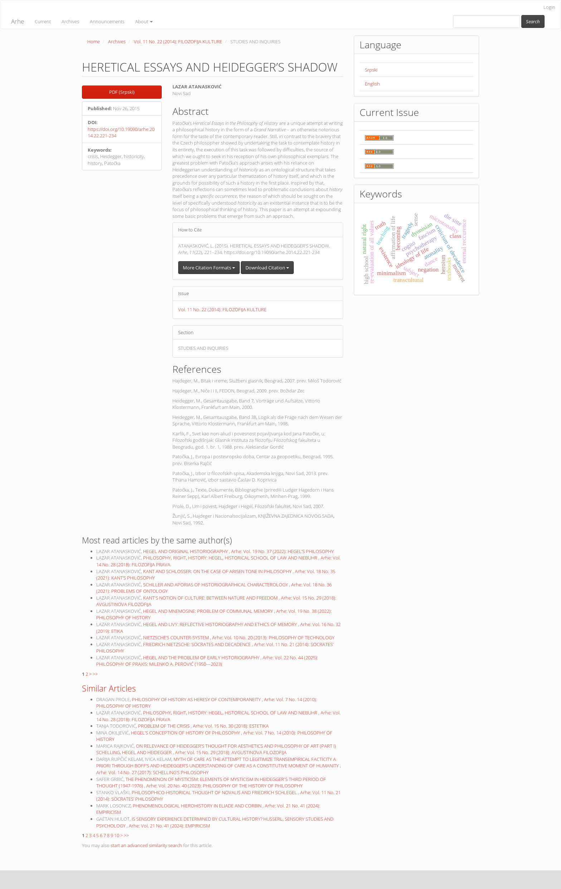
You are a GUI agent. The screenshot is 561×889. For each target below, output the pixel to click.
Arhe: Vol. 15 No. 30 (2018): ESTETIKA (231, 726)
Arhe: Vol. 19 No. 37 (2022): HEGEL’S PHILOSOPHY (282, 551)
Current (43, 21)
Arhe (17, 21)
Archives (70, 21)
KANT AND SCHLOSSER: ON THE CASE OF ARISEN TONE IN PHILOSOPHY (218, 571)
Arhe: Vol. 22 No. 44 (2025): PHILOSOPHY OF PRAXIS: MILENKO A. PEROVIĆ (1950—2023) (207, 661)
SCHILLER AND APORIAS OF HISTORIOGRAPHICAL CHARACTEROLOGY (216, 584)
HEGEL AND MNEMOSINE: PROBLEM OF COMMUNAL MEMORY (208, 611)
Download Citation (267, 267)
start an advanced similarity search (146, 845)
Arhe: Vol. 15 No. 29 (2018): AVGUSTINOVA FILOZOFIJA (231, 752)
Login (549, 7)
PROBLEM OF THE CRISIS (164, 726)
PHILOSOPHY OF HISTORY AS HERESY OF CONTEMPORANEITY (197, 699)
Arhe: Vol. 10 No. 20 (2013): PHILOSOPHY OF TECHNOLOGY (273, 637)
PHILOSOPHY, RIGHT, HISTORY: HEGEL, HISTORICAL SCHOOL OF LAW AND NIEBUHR (230, 558)
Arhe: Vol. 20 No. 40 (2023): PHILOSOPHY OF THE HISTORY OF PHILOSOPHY (224, 785)
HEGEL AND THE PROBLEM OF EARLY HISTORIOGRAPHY (201, 657)
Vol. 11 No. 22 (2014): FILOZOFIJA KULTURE (178, 41)
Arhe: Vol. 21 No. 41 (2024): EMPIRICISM (169, 825)
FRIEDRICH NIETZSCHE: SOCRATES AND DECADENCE (197, 644)
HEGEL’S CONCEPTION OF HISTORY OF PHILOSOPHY (186, 732)
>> (95, 674)
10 (116, 835)
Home (93, 41)
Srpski (371, 70)
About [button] (144, 21)
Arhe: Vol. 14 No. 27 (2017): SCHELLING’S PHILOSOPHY (152, 772)
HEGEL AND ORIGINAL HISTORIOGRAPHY (186, 551)
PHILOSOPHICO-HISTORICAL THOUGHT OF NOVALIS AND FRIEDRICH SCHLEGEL (215, 792)
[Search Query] (486, 21)
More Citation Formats (209, 267)
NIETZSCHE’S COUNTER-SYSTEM (176, 637)
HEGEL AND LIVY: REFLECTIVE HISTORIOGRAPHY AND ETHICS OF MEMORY (220, 624)
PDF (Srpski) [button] (122, 92)
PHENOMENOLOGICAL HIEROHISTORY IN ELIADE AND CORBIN (198, 805)
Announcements (107, 21)
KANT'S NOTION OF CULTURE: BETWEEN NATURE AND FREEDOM (211, 598)
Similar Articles (109, 688)
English (372, 83)
